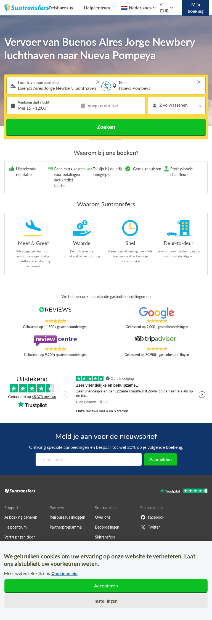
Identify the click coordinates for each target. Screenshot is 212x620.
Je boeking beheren (20, 517)
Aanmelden (160, 459)
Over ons (102, 517)
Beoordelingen (107, 527)
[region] (106, 580)
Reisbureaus (61, 7)
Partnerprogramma (66, 527)
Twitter (150, 527)
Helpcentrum (97, 7)
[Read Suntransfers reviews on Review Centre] (55, 341)
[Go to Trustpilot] (184, 491)
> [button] (97, 82)
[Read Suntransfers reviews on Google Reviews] (156, 313)
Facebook (152, 517)
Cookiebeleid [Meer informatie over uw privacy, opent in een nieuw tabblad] (64, 573)
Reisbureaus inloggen (67, 517)
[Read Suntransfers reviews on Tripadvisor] (156, 341)
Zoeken (106, 126)
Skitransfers (105, 537)
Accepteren (106, 585)
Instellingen (106, 600)
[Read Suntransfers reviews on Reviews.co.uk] (55, 313)
